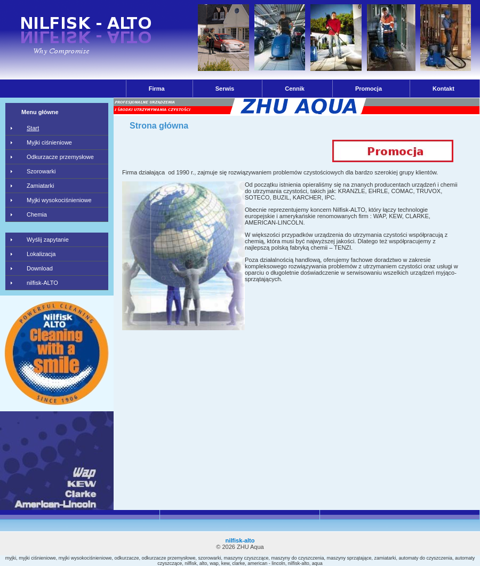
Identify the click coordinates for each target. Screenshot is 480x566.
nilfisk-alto (239, 540)
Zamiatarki (40, 185)
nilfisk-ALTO (42, 283)
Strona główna (159, 125)
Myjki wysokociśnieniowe (59, 200)
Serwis (224, 88)
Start (33, 128)
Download (40, 268)
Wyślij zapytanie (48, 239)
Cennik (295, 88)
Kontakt (443, 88)
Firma (157, 88)
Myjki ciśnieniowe (49, 142)
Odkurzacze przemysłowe (60, 157)
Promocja (368, 88)
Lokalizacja (41, 254)
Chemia (37, 214)
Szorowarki (41, 171)
